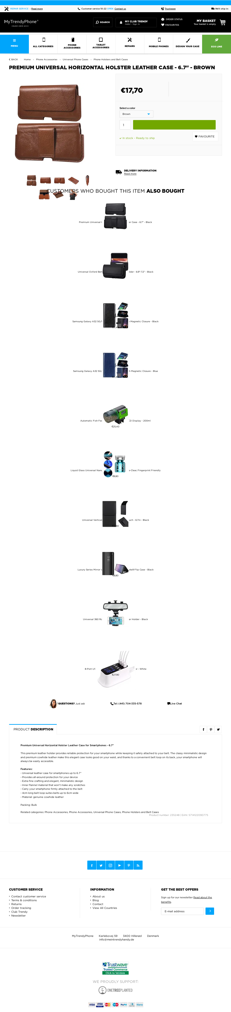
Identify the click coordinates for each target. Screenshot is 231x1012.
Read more (37, 9)
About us (98, 896)
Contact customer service (28, 896)
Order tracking (21, 907)
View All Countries (104, 907)
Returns (16, 904)
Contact (97, 904)
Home (27, 59)
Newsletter (18, 915)
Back (14, 59)
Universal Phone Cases (107, 812)
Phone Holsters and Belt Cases (140, 812)
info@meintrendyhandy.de (116, 939)
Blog (95, 900)
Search (103, 22)
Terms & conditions (24, 900)
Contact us (120, 9)
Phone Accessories (56, 812)
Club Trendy (19, 911)
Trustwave (168, 9)
